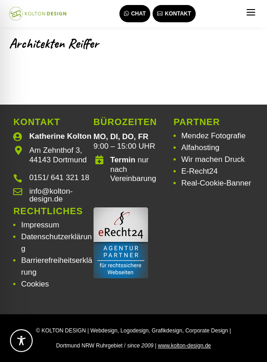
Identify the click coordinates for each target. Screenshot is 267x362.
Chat (135, 13)
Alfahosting (200, 147)
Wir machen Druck (213, 159)
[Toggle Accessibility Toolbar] (21, 340)
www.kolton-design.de (184, 345)
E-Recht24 (199, 171)
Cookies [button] (35, 284)
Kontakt (174, 13)
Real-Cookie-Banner (216, 183)
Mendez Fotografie (213, 135)
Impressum (40, 225)
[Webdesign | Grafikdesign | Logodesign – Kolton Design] (37, 13)
